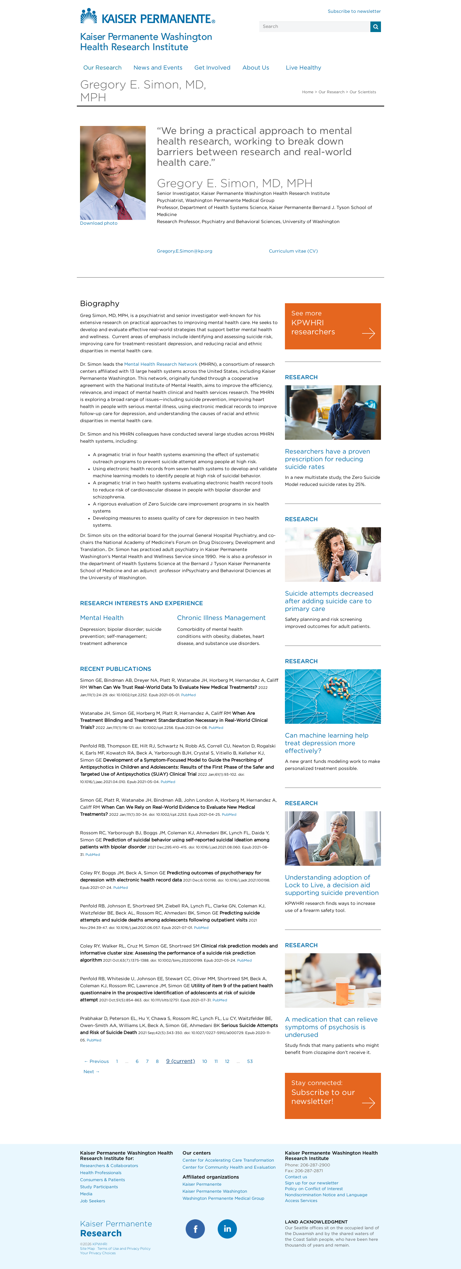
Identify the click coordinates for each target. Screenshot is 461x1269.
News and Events (157, 68)
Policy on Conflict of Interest (314, 1189)
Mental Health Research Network (161, 364)
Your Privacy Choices (98, 1253)
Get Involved (212, 68)
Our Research (102, 68)
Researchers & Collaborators (109, 1166)
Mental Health (102, 618)
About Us (255, 68)
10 (204, 1061)
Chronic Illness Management (221, 618)
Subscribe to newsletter (354, 11)
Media (86, 1194)
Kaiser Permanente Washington (214, 1192)
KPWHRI (100, 1244)
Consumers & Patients (102, 1180)
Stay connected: (317, 1083)
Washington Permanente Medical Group (223, 1199)
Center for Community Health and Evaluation (229, 1167)
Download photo (98, 223)
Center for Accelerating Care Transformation (228, 1160)
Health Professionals (100, 1173)
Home (307, 92)
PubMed (188, 695)
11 (216, 1061)
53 (250, 1061)
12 (227, 1061)
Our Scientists (363, 92)
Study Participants (99, 1187)
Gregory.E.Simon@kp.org (184, 251)
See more (306, 313)
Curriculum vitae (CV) (293, 251)
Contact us (296, 1177)
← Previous (96, 1061)
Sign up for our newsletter (311, 1183)
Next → (92, 1072)
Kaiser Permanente (202, 1184)
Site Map (87, 1248)
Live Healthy (303, 68)
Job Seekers (92, 1201)
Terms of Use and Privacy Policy (123, 1248)
